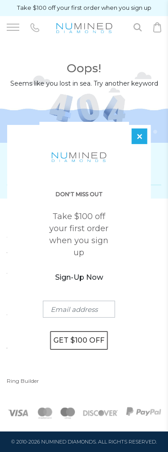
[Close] (139, 136)
